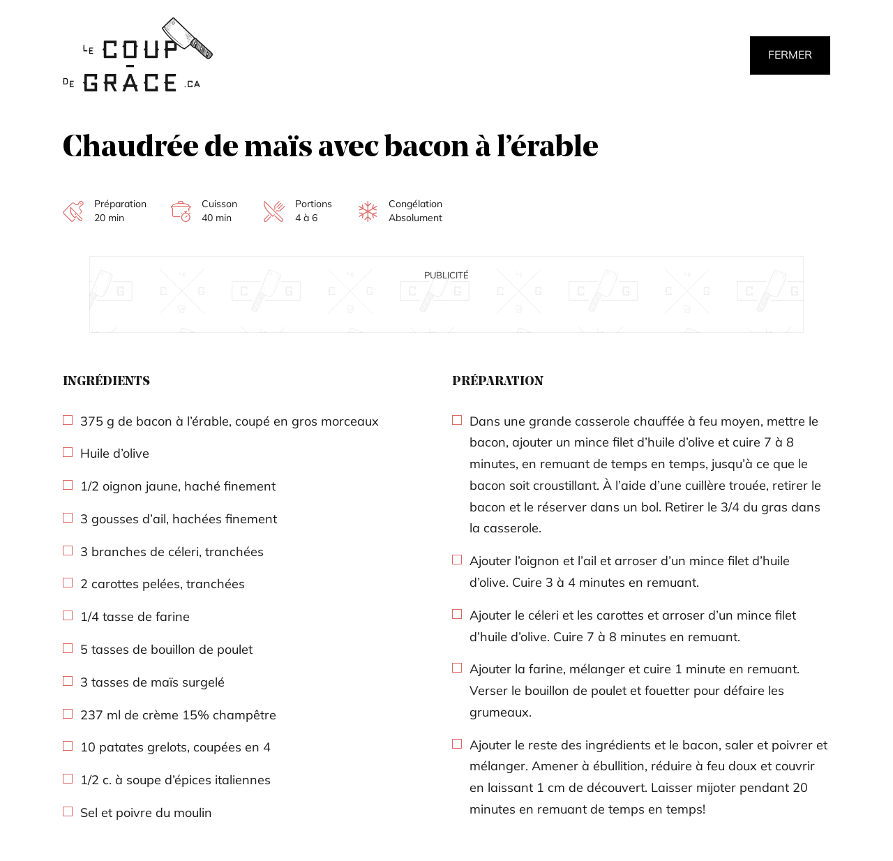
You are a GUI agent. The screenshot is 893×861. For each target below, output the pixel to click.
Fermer (790, 54)
